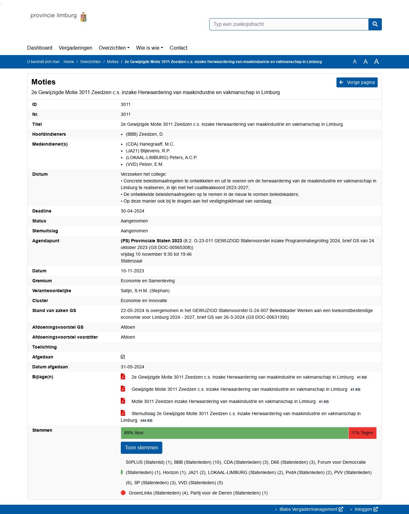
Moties (113, 62)
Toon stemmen (141, 447)
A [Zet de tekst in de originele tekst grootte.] (355, 61)
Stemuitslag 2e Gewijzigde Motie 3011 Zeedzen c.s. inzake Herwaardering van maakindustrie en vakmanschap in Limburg (241, 417)
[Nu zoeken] (375, 24)
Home (69, 62)
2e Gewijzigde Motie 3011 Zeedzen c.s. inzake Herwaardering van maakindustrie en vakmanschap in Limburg (245, 377)
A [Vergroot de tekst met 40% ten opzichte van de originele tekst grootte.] (376, 62)
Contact (178, 48)
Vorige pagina (357, 82)
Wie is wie (147, 48)
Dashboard (39, 48)
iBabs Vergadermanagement (310, 509)
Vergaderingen (75, 48)
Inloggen (365, 509)
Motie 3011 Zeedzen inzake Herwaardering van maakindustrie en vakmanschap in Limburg (226, 401)
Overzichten (112, 48)
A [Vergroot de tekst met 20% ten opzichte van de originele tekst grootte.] (366, 61)
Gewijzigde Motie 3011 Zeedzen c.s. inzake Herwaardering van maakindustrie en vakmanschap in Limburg (242, 389)
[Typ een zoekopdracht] (295, 24)
